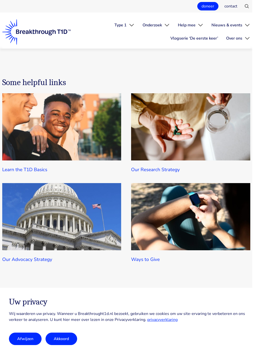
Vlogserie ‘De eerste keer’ (194, 38)
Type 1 (120, 25)
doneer (208, 6)
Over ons (234, 38)
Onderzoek (152, 25)
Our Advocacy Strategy (27, 259)
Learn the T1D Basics (24, 169)
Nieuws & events (226, 25)
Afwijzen (25, 339)
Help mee (187, 25)
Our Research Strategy (155, 169)
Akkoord (61, 339)
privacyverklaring (162, 319)
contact (230, 6)
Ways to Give (145, 259)
